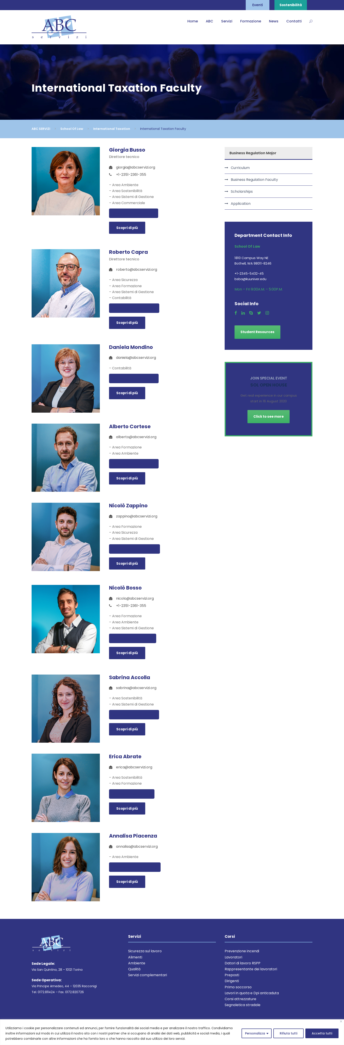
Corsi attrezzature (240, 998)
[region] (172, 1032)
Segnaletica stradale (242, 1004)
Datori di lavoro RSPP (242, 963)
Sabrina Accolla (129, 677)
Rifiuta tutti (288, 1033)
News (273, 21)
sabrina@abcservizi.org (134, 714)
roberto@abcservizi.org (134, 308)
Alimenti (135, 957)
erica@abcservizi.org (131, 793)
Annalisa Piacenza (133, 835)
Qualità (134, 969)
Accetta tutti (322, 1033)
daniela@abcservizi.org (133, 378)
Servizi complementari (147, 975)
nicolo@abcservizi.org (132, 638)
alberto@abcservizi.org (133, 463)
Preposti (232, 975)
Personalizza (255, 1033)
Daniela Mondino (131, 347)
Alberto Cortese (130, 426)
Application (241, 203)
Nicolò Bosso (125, 587)
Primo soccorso (238, 987)
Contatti (294, 21)
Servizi (226, 21)
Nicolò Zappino (128, 505)
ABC (209, 21)
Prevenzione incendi (242, 951)
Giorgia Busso (127, 149)
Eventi (257, 5)
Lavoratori (233, 957)
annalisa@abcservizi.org (134, 867)
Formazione (250, 21)
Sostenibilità (291, 5)
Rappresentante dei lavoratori (251, 969)
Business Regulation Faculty (254, 179)
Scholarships (242, 191)
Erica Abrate (125, 756)
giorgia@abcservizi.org (133, 213)
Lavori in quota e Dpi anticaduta (252, 993)
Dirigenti (232, 980)
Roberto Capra (128, 252)
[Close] (341, 1021)
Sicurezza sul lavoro (145, 951)
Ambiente (136, 963)
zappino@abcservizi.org (134, 549)
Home (192, 21)
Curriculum (240, 167)
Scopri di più (127, 227)
